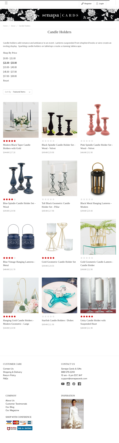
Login (101, 3)
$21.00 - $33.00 (10, 62)
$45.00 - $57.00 (10, 71)
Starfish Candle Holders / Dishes (58, 320)
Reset (6, 80)
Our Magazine (12, 410)
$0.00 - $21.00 (9, 58)
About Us (10, 400)
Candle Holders (24, 26)
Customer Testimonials (16, 404)
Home (5, 26)
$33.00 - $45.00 (10, 67)
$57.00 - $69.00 (10, 76)
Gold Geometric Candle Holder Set (59, 262)
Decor (13, 26)
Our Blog (10, 407)
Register (88, 3)
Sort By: (8, 92)
